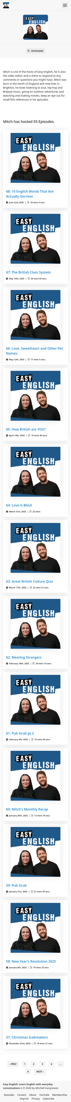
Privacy (36, 1098)
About (32, 1095)
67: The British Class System (28, 272)
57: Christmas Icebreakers (27, 1037)
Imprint (24, 1098)
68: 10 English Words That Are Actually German (30, 194)
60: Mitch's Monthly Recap (27, 809)
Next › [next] (40, 1071)
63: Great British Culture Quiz (29, 581)
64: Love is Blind (19, 505)
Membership (59, 1095)
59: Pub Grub (16, 885)
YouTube (44, 1095)
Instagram (35, 50)
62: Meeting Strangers (24, 657)
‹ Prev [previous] (12, 1064)
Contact (21, 1095)
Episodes (9, 1095)
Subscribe (48, 1098)
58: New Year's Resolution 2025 (31, 961)
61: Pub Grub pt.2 (20, 733)
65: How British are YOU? (26, 429)
